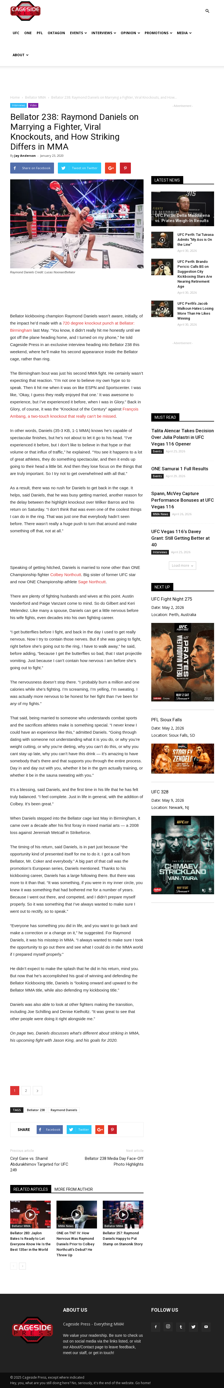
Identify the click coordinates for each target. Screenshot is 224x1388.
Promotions (158, 33)
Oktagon (56, 33)
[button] (207, 7)
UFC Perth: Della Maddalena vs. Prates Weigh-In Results (182, 218)
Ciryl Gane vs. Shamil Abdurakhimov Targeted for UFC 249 (39, 1164)
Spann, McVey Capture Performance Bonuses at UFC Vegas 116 (182, 500)
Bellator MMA (21, 1226)
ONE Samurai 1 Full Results (179, 468)
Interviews (103, 33)
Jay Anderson (25, 155)
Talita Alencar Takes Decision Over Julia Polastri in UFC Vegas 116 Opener (182, 437)
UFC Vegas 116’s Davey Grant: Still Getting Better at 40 (180, 538)
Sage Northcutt (92, 581)
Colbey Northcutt (65, 574)
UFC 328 (159, 792)
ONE (28, 33)
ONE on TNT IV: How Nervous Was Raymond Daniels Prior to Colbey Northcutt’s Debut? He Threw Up (75, 1244)
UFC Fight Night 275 (171, 599)
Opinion (130, 33)
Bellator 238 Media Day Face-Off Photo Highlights (114, 1161)
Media (184, 33)
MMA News (66, 1226)
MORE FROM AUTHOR (74, 1189)
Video (33, 105)
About (21, 55)
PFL (40, 33)
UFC (16, 33)
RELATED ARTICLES (31, 1189)
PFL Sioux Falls (166, 719)
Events (78, 33)
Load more (182, 565)
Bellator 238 (36, 1110)
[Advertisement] (112, 78)
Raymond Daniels (64, 1110)
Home (15, 97)
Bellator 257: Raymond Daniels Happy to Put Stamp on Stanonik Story (122, 1238)
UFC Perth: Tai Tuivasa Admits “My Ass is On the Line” (195, 240)
